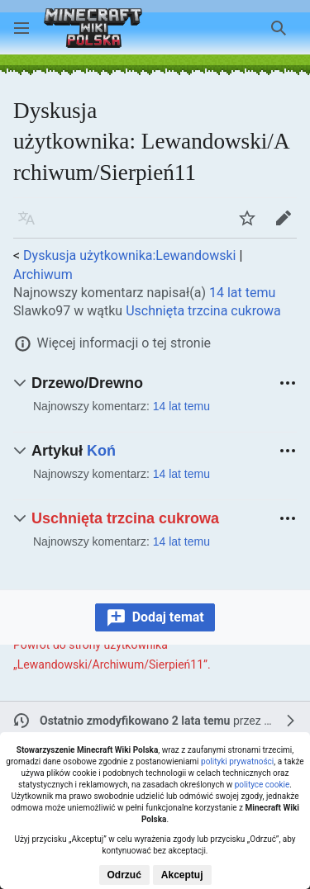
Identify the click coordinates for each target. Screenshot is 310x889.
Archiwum (43, 274)
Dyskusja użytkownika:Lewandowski (129, 255)
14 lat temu (242, 292)
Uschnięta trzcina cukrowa (203, 311)
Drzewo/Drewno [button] (87, 383)
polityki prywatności (237, 761)
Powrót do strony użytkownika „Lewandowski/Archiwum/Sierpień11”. (112, 654)
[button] (21, 28)
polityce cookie (262, 784)
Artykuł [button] (73, 450)
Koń (101, 450)
